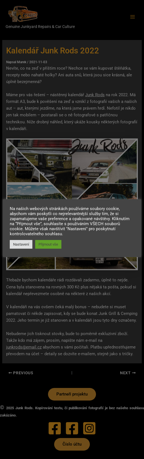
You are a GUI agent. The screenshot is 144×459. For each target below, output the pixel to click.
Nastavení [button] (21, 244)
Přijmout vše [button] (48, 244)
